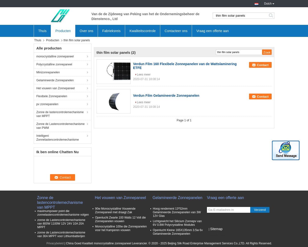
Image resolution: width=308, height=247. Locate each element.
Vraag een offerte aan (212, 31)
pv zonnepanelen (47, 104)
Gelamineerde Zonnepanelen (55, 80)
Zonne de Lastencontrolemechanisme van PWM (60, 126)
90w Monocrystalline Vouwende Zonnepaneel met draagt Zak (115, 210)
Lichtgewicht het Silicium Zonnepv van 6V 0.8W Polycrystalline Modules (177, 223)
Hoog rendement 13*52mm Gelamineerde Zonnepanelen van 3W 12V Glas (177, 212)
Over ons (86, 31)
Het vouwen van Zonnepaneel (55, 88)
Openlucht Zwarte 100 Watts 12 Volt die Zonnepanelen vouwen (120, 219)
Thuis (42, 31)
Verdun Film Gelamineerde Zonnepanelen (166, 95)
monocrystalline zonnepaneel (55, 56)
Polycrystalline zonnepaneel (54, 64)
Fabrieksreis (111, 31)
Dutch (269, 3)
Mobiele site (216, 235)
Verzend (260, 210)
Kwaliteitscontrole (142, 31)
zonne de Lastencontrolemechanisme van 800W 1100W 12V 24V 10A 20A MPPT (61, 223)
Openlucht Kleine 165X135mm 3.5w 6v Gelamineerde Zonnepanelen (178, 231)
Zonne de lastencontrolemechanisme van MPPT (60, 114)
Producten (63, 31)
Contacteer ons (176, 31)
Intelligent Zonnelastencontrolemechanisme (57, 137)
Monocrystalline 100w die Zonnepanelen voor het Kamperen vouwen (121, 228)
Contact (263, 65)
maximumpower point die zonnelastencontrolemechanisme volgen (63, 212)
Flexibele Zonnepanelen (51, 96)
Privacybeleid (55, 243)
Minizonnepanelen (48, 72)
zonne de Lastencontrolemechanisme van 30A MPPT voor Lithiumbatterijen (61, 234)
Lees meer (144, 74)
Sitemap (216, 229)
